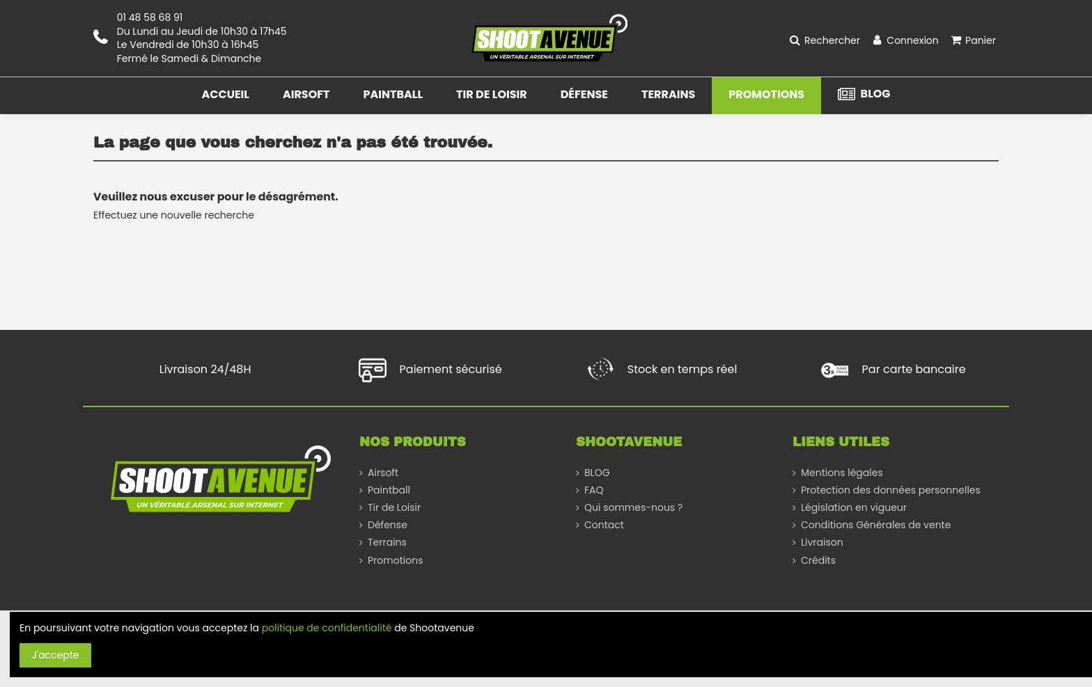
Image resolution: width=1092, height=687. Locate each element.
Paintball (389, 490)
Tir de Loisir (394, 507)
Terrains (387, 542)
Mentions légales (842, 473)
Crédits (818, 560)
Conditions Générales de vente (876, 525)
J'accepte (55, 655)
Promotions (395, 560)
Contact (604, 525)
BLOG (597, 473)
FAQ (594, 490)
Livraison (822, 542)
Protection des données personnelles (891, 490)
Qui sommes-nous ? (633, 507)
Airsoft (383, 473)
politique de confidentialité (327, 628)
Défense (387, 525)
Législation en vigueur (854, 507)
